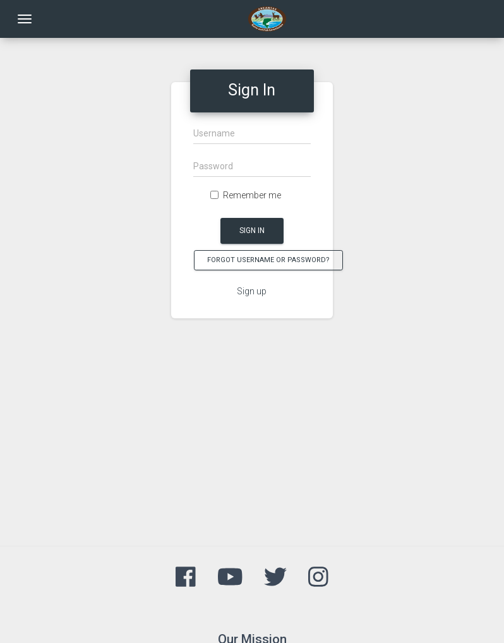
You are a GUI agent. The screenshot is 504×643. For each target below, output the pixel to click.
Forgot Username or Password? (268, 260)
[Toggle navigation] (24, 19)
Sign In (252, 230)
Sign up (252, 291)
